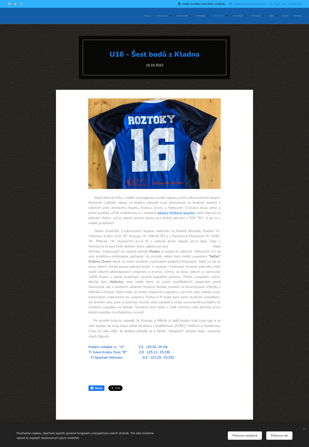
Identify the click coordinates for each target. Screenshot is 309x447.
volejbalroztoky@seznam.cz (250, 4)
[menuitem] (232, 16)
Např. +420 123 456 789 (287, 4)
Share (96, 388)
